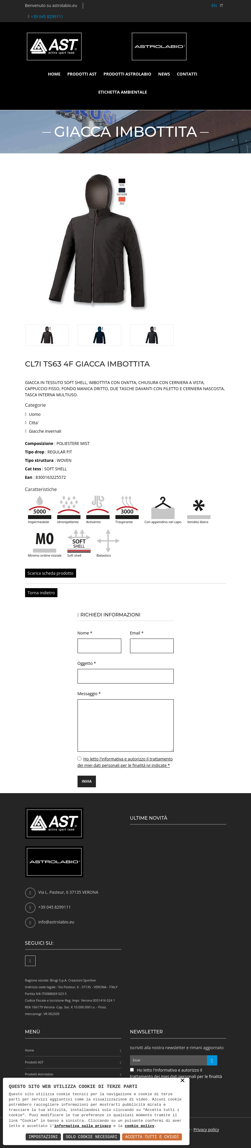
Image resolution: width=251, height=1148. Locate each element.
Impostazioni (43, 1137)
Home (54, 74)
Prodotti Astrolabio (127, 74)
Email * (137, 633)
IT (221, 5)
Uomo (35, 414)
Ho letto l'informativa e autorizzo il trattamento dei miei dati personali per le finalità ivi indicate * (176, 1076)
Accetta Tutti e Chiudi (152, 1137)
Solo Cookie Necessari (91, 1137)
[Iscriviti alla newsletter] (212, 1060)
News (164, 74)
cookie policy (139, 1126)
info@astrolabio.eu (56, 922)
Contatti (187, 74)
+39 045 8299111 (47, 16)
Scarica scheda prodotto (50, 573)
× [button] (182, 1081)
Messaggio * (89, 693)
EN (214, 5)
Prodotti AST (82, 74)
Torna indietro (41, 592)
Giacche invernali (45, 431)
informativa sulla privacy (82, 1126)
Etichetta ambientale (122, 92)
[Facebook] (30, 961)
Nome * (85, 633)
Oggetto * (87, 663)
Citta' (33, 422)
